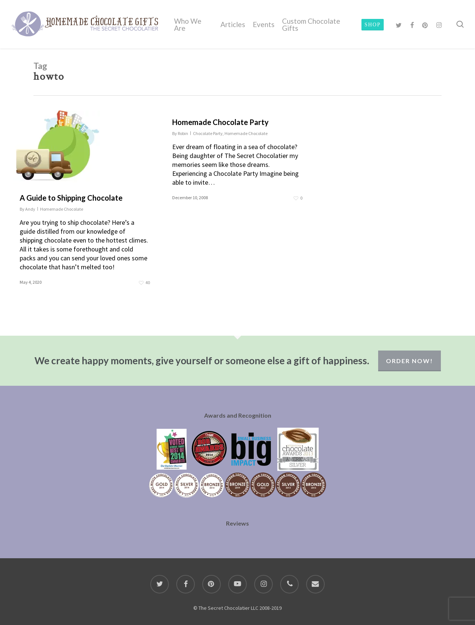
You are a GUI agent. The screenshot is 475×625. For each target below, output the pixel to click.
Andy (30, 209)
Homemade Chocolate (61, 209)
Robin (183, 133)
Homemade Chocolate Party (220, 122)
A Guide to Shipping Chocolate (71, 197)
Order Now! (409, 360)
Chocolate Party (208, 133)
